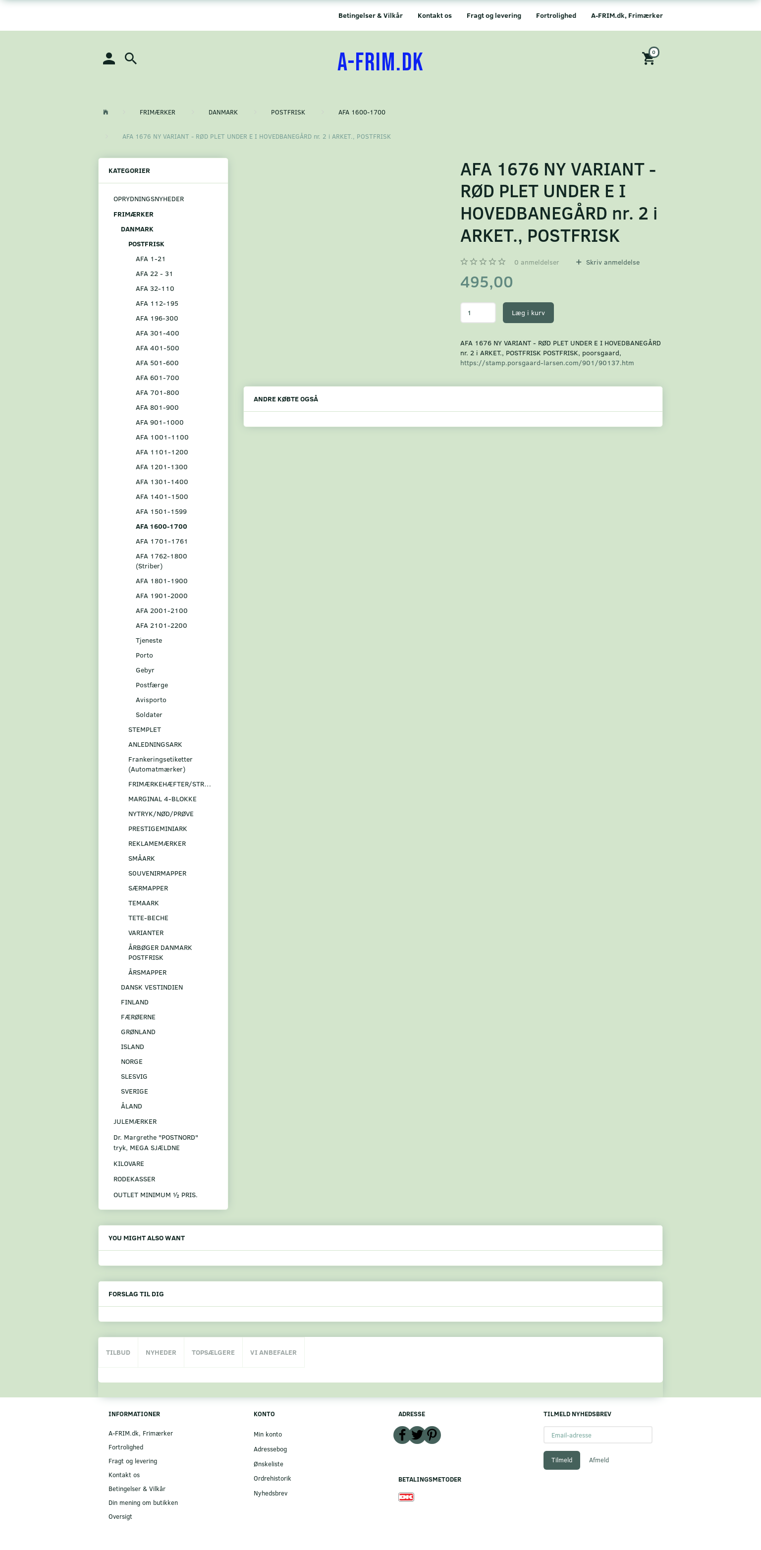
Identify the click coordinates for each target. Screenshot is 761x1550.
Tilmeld (561, 1459)
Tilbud (118, 1352)
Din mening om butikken (143, 1502)
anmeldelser (536, 262)
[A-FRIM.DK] (380, 63)
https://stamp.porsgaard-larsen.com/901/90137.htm (547, 362)
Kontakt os (435, 15)
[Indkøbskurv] (650, 58)
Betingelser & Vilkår (370, 15)
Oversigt (120, 1516)
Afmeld (599, 1459)
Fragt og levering (494, 15)
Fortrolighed (556, 15)
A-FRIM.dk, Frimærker (627, 15)
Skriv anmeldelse (612, 262)
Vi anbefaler (273, 1352)
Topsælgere (213, 1352)
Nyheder (161, 1352)
